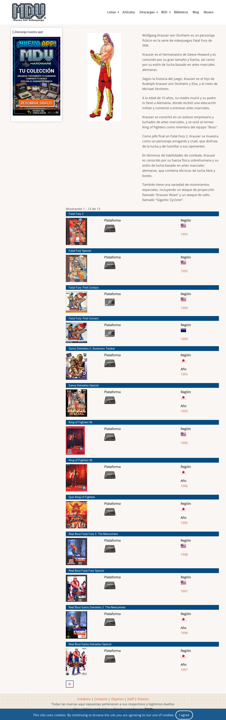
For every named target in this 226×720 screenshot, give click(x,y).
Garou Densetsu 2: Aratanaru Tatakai (92, 348)
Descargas (147, 12)
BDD (164, 12)
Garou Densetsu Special (84, 385)
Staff (130, 699)
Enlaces (143, 699)
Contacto (101, 699)
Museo (208, 12)
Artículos (128, 12)
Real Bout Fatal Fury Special (86, 570)
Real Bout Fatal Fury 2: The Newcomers (93, 534)
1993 (184, 234)
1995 (184, 523)
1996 (184, 443)
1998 (184, 554)
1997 (184, 591)
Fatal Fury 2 (76, 214)
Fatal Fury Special (80, 250)
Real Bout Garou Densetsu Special (90, 644)
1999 (184, 308)
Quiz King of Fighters (82, 497)
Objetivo (117, 699)
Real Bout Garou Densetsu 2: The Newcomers (97, 607)
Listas (111, 12)
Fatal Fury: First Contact (84, 287)
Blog (196, 12)
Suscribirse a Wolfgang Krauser (142, 684)
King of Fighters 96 (80, 422)
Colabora (84, 699)
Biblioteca (181, 12)
